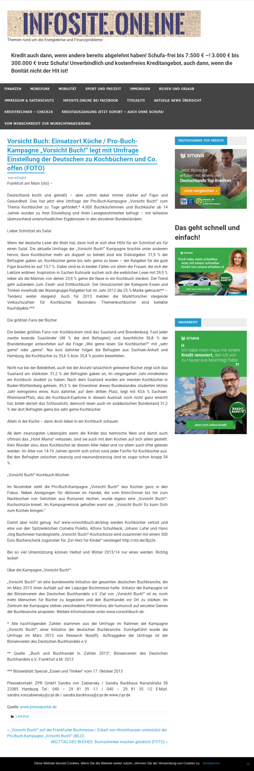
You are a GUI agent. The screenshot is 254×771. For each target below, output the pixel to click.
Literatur (22, 716)
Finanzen (12, 89)
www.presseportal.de (38, 707)
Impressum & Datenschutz (29, 100)
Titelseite (136, 100)
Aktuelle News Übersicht (177, 100)
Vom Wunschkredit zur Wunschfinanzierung (47, 123)
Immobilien (140, 89)
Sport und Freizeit (103, 89)
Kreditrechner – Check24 (28, 112)
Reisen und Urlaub (176, 89)
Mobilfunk (40, 89)
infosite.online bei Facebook (90, 100)
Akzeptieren (211, 763)
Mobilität (67, 89)
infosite (20, 178)
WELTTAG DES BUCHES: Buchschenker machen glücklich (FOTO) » (109, 742)
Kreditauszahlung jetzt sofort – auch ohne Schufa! (113, 112)
